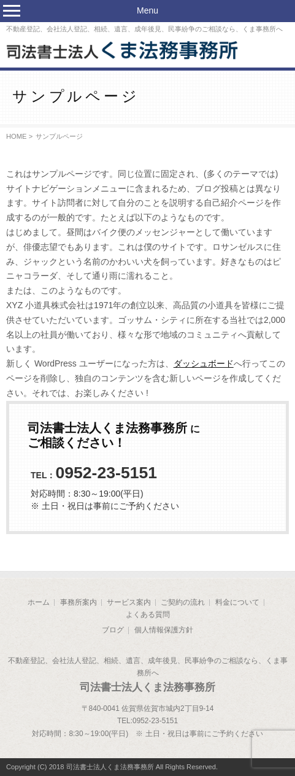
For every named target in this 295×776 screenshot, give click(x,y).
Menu (147, 10)
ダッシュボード (204, 363)
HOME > (19, 136)
